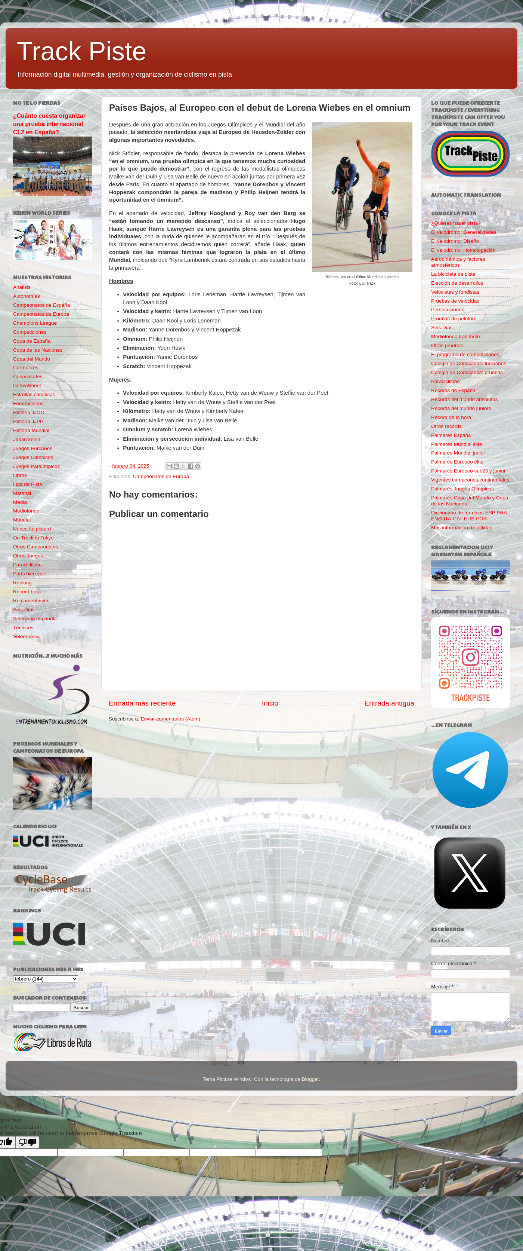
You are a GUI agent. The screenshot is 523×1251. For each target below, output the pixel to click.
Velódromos (26, 636)
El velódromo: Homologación (463, 250)
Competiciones (29, 332)
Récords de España (453, 390)
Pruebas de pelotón (453, 318)
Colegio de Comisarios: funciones (468, 363)
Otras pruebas (447, 345)
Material (22, 493)
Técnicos (23, 627)
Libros (20, 475)
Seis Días (24, 609)
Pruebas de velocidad (455, 301)
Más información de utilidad (461, 527)
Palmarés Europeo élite (457, 462)
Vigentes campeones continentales (470, 480)
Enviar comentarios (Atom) (171, 719)
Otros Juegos (28, 556)
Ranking (22, 582)
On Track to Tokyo (33, 538)
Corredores (25, 367)
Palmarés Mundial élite (456, 444)
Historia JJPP (28, 421)
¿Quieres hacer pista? (456, 223)
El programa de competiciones (465, 354)
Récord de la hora (451, 417)
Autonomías (26, 296)
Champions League (35, 323)
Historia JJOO (28, 412)
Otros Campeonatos (35, 547)
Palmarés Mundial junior (458, 453)
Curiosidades (28, 376)
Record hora (27, 591)
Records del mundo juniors (461, 408)
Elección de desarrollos (457, 283)
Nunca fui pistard (32, 529)
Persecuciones (447, 309)
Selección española (35, 618)
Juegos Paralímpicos (36, 466)
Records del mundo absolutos (464, 399)
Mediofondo (26, 511)
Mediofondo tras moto (455, 336)
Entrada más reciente (142, 703)
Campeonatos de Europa (161, 476)
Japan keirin (26, 439)
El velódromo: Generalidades (463, 232)
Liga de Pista (27, 484)
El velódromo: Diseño (455, 241)
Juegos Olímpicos (33, 457)
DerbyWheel (27, 385)
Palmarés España (451, 435)
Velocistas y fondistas (455, 292)
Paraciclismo (27, 565)
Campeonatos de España (41, 305)
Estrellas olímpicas (34, 394)
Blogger (310, 1079)
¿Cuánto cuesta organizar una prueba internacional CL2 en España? (49, 124)
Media (20, 502)
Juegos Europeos (32, 448)
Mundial (22, 520)
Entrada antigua (389, 703)
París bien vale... (32, 573)
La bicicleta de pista (453, 274)
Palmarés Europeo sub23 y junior (468, 471)
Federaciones (28, 403)
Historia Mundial (31, 430)
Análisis (22, 287)
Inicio (270, 703)
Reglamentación (31, 600)
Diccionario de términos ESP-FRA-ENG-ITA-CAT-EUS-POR (470, 515)
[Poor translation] (27, 1142)
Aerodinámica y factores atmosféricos (458, 262)
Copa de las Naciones (37, 350)
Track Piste (81, 51)
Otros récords (446, 426)
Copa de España (32, 341)
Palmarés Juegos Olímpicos (462, 489)
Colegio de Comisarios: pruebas (467, 372)
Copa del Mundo (31, 359)
